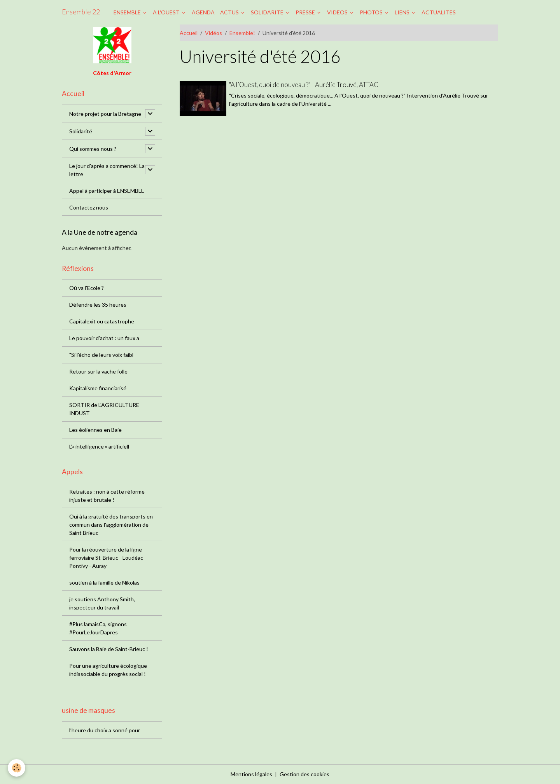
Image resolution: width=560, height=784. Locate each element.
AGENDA (203, 12)
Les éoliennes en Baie (95, 429)
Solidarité (80, 131)
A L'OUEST (167, 12)
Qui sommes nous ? (92, 148)
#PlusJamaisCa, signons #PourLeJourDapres (98, 628)
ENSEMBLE (128, 12)
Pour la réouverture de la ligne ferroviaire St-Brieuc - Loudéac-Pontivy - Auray (107, 557)
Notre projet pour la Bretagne (105, 113)
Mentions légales (251, 774)
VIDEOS (338, 12)
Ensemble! (242, 33)
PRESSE (306, 12)
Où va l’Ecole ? (86, 288)
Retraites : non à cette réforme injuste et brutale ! (107, 495)
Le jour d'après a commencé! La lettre (107, 169)
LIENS (403, 12)
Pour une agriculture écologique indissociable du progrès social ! (108, 669)
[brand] (81, 12)
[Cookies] (16, 768)
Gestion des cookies (304, 774)
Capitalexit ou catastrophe (101, 321)
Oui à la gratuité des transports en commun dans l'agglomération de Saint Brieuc (111, 524)
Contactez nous (88, 207)
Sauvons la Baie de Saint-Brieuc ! (108, 649)
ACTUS (230, 12)
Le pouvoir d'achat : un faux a (104, 338)
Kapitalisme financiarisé (97, 388)
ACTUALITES (439, 12)
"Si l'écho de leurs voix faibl (101, 354)
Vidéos (213, 33)
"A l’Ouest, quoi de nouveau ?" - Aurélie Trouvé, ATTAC (303, 84)
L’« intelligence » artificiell (99, 446)
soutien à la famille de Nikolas (104, 582)
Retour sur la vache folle (98, 371)
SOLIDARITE (268, 12)
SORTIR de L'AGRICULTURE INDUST (104, 409)
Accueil (189, 33)
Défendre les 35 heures (97, 304)
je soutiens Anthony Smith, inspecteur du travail (102, 603)
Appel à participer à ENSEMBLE (106, 190)
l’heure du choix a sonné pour (104, 730)
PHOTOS (372, 12)
